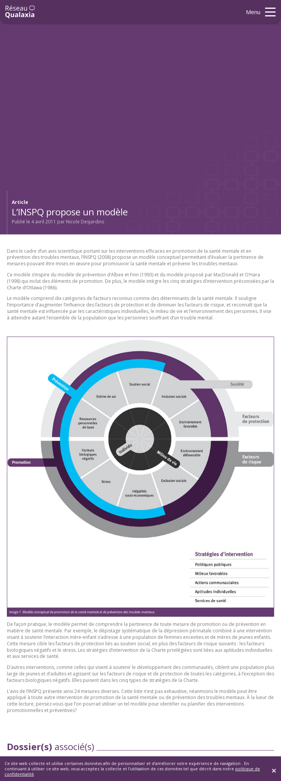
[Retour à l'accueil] (20, 12)
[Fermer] (273, 770)
